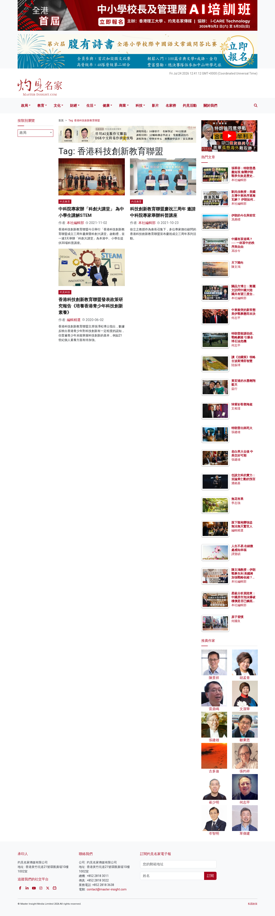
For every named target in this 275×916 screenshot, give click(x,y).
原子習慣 (237, 617)
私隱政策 (252, 903)
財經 (73, 105)
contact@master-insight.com (107, 889)
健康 (106, 105)
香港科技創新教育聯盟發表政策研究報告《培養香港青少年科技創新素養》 (90, 306)
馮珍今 (235, 251)
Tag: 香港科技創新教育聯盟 (84, 120)
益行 (234, 388)
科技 (139, 105)
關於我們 (210, 105)
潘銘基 (235, 483)
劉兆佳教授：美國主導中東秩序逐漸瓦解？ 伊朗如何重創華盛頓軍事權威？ (243, 199)
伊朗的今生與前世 (243, 215)
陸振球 (235, 365)
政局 (24, 105)
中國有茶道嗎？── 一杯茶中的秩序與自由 (242, 242)
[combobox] (35, 133)
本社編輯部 (75, 223)
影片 (155, 105)
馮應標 (235, 219)
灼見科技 (65, 292)
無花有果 (237, 499)
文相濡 (235, 408)
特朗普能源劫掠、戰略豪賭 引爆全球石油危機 (243, 337)
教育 (40, 105)
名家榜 (171, 105)
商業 (122, 105)
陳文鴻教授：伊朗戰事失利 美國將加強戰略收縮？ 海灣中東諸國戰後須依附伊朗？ (243, 577)
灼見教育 (65, 201)
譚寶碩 (235, 554)
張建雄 (235, 432)
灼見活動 (190, 105)
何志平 (235, 318)
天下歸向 (237, 262)
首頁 (61, 120)
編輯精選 (74, 320)
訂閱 (210, 876)
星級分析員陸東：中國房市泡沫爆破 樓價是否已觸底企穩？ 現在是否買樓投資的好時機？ (243, 601)
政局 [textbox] (23, 133)
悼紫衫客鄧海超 (241, 404)
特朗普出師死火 (241, 428)
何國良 (235, 621)
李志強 (235, 503)
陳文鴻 (235, 266)
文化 (57, 105)
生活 (89, 105)
